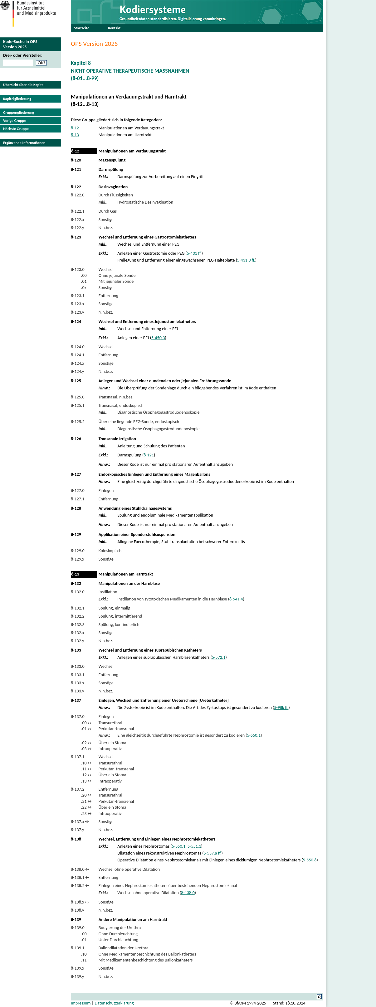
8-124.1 (78, 355)
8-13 (75, 134)
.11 (79, 960)
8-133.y (77, 691)
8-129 (76, 534)
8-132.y (77, 640)
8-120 (76, 160)
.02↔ (81, 742)
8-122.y (77, 227)
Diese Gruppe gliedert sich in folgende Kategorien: (116, 120)
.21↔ (81, 801)
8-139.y (77, 976)
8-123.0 (78, 269)
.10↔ (81, 763)
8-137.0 (78, 716)
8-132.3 (78, 624)
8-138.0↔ (80, 869)
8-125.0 (78, 397)
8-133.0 (78, 666)
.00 (79, 275)
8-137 (76, 700)
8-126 (76, 438)
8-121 (76, 169)
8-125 (76, 380)
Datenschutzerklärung (114, 1003)
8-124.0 (78, 346)
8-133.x (77, 683)
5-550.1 (254, 735)
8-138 (76, 839)
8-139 (76, 919)
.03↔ (81, 748)
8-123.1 (78, 295)
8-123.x (77, 303)
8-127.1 (78, 499)
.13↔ (81, 781)
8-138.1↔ (80, 877)
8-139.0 (78, 927)
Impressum (81, 1003)
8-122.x (77, 219)
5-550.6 (310, 860)
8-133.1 (78, 674)
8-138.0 (188, 892)
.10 (79, 954)
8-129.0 (78, 550)
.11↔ (81, 769)
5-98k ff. (281, 707)
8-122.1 (78, 211)
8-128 (76, 508)
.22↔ (81, 807)
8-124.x (77, 363)
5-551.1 (194, 846)
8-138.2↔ (80, 885)
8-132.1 (78, 608)
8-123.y (77, 312)
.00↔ (81, 722)
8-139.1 (78, 948)
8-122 (76, 187)
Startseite (81, 28)
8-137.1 (78, 756)
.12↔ (81, 775)
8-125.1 (78, 405)
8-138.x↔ (80, 902)
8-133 (76, 650)
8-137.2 (78, 789)
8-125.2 (78, 421)
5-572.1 (219, 657)
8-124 (76, 321)
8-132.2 (78, 616)
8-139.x (77, 968)
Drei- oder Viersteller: (22, 55)
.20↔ (81, 795)
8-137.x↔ (80, 821)
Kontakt (114, 28)
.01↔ (81, 728)
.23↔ (81, 813)
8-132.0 (78, 592)
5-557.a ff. (212, 853)
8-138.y (77, 910)
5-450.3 (158, 337)
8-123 (76, 237)
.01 (79, 281)
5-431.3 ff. (246, 260)
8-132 (76, 583)
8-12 (75, 128)
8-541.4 (236, 599)
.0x (78, 287)
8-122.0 (78, 195)
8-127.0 (78, 490)
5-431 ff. (194, 253)
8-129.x (77, 559)
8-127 (76, 474)
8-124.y (77, 371)
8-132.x (77, 632)
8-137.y (77, 829)
